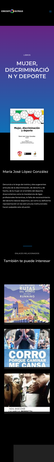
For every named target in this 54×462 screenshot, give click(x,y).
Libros (27, 55)
